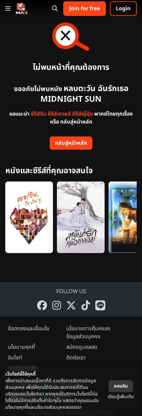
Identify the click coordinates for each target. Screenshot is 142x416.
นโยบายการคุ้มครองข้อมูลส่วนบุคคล (88, 332)
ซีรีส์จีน (38, 114)
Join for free (84, 9)
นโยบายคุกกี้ (21, 347)
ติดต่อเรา (76, 358)
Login (123, 9)
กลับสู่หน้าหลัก (71, 143)
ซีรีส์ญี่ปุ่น (82, 114)
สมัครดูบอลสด (81, 347)
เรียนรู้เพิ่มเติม (121, 396)
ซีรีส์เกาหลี (59, 114)
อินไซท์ (15, 358)
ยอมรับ (121, 386)
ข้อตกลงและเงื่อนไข (28, 329)
